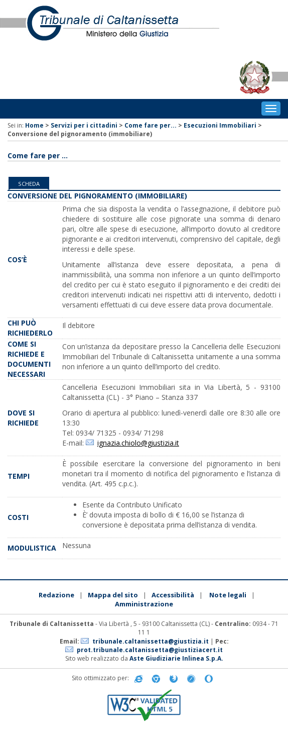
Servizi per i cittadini (84, 125)
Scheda (29, 183)
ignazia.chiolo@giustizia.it (138, 443)
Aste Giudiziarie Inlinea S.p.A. (176, 658)
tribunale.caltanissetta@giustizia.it (150, 641)
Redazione (56, 594)
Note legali (227, 594)
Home (34, 125)
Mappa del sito (113, 594)
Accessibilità (173, 594)
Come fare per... (150, 125)
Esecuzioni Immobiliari (220, 125)
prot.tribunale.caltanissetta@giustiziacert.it (150, 650)
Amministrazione (144, 603)
